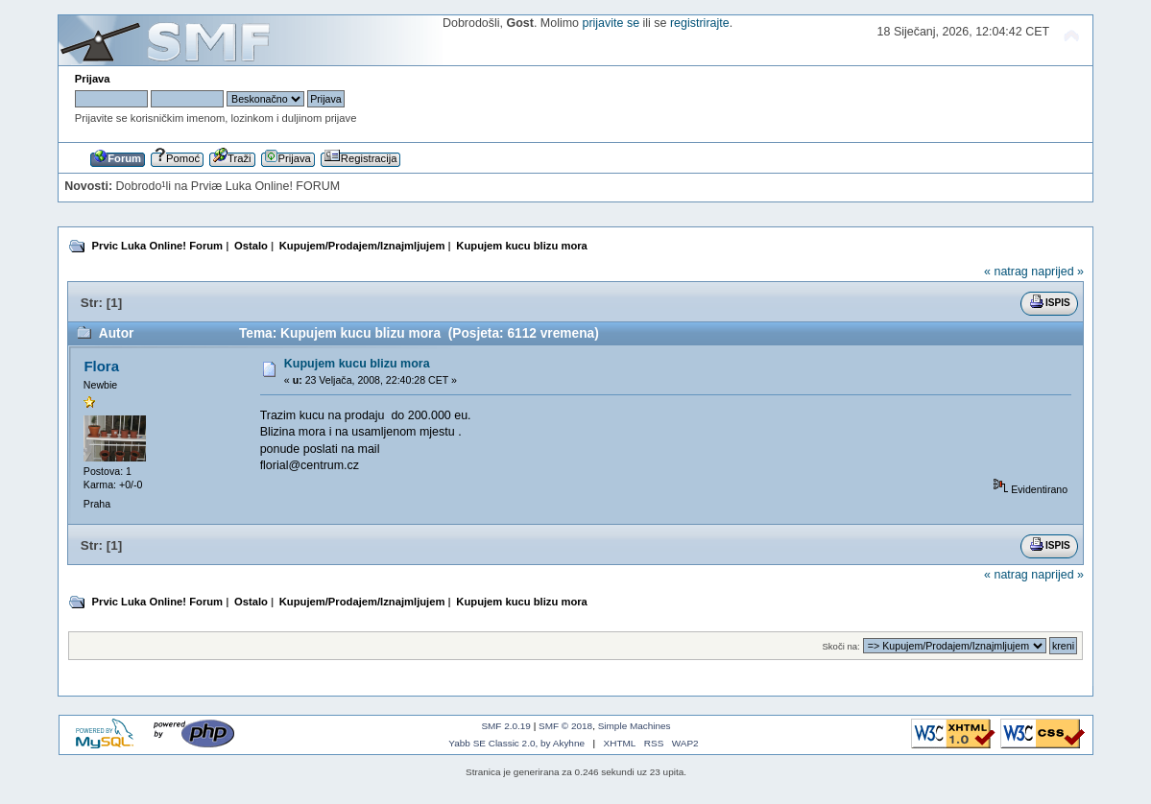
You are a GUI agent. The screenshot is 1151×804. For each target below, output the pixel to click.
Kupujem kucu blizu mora (357, 363)
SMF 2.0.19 (506, 726)
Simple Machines (634, 726)
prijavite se (610, 23)
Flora (101, 366)
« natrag (1006, 271)
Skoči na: (840, 646)
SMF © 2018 (565, 726)
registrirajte (700, 23)
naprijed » (1057, 271)
